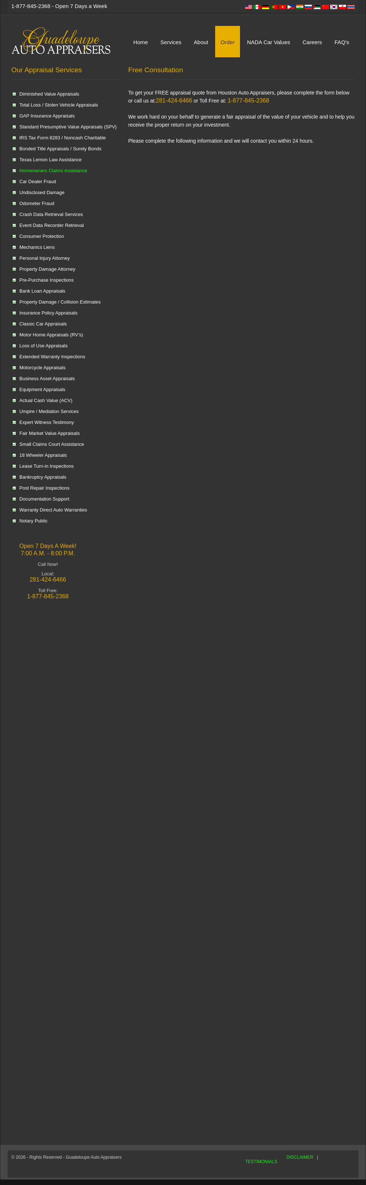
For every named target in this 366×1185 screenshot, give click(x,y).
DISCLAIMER (299, 1157)
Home (140, 42)
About (201, 42)
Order (228, 42)
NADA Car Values (268, 42)
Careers (312, 42)
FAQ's (342, 42)
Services (171, 42)
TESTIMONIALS (261, 1161)
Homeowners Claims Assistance (53, 170)
